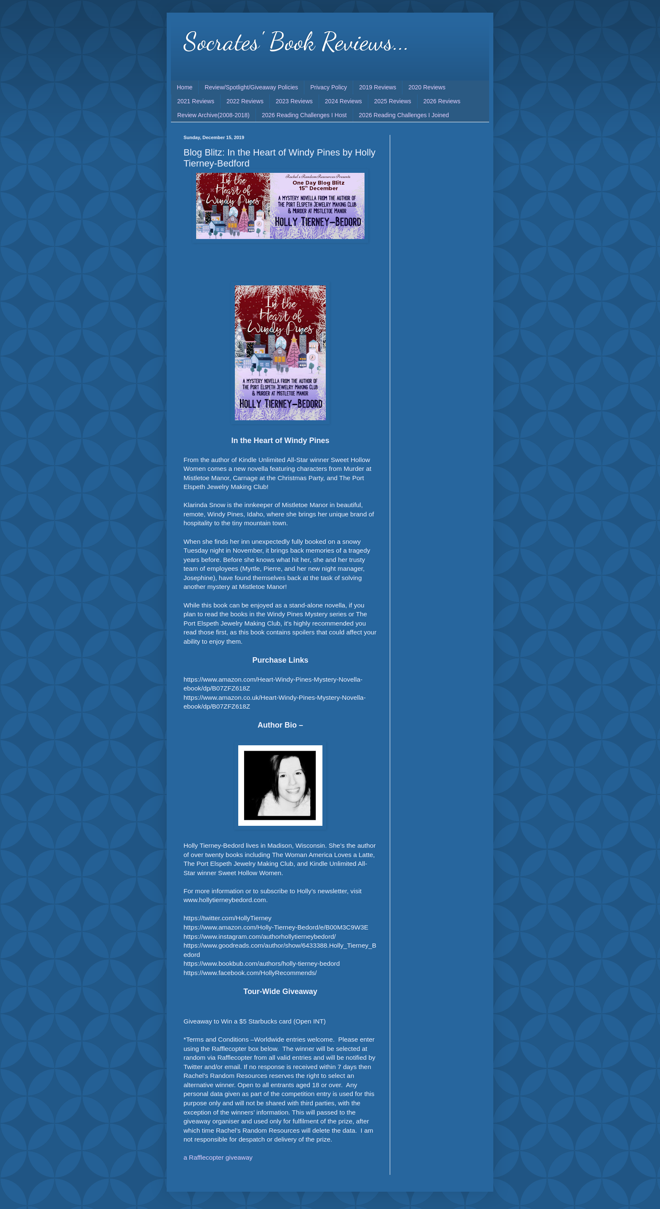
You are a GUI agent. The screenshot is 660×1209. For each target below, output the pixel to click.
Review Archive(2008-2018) (213, 115)
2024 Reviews (343, 101)
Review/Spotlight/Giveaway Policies (251, 87)
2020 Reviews (426, 87)
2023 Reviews (294, 101)
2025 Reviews (392, 101)
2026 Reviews (441, 101)
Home (184, 87)
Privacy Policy (328, 87)
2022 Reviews (244, 101)
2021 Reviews (195, 101)
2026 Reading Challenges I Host (304, 115)
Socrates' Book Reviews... (297, 41)
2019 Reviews (377, 87)
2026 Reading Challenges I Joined (404, 115)
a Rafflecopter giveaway (218, 1157)
